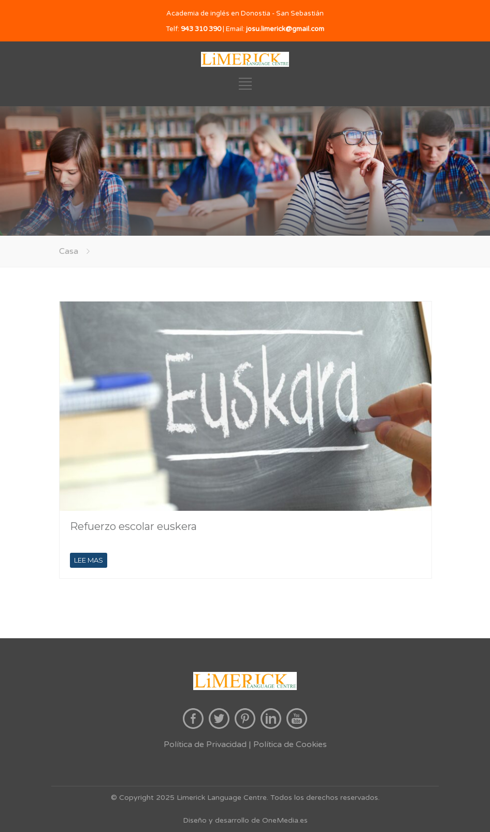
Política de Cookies (290, 744)
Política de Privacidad (205, 744)
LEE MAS (88, 560)
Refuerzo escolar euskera (133, 526)
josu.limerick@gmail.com (285, 29)
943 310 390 (201, 29)
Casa (68, 251)
